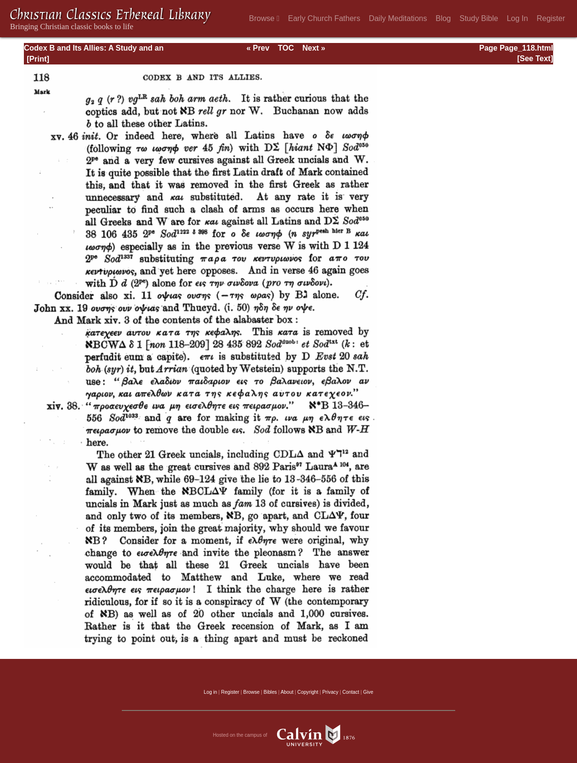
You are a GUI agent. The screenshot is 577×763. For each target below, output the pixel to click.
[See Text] (535, 58)
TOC (286, 48)
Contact (350, 692)
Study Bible (478, 18)
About (286, 692)
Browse (264, 18)
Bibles (270, 692)
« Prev (257, 48)
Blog (443, 18)
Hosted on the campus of (288, 735)
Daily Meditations (398, 18)
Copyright (308, 692)
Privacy (330, 692)
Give (368, 692)
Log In (517, 18)
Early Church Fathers (324, 18)
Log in (210, 692)
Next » (313, 48)
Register (550, 18)
